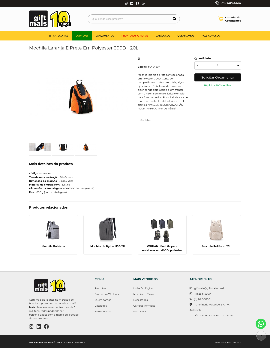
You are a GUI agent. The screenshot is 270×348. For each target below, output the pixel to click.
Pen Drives (139, 311)
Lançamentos (105, 35)
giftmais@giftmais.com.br (210, 288)
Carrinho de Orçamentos (233, 19)
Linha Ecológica (143, 288)
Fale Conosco (211, 35)
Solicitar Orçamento (217, 77)
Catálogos (163, 35)
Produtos (100, 288)
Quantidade (202, 58)
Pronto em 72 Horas (135, 35)
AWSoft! (237, 342)
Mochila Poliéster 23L (216, 246)
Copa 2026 (82, 35)
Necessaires (140, 299)
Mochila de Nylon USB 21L (107, 246)
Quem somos (186, 35)
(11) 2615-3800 (231, 3)
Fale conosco (102, 311)
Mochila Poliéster (53, 246)
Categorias (60, 35)
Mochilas (145, 120)
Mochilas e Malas (143, 294)
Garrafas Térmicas (144, 305)
